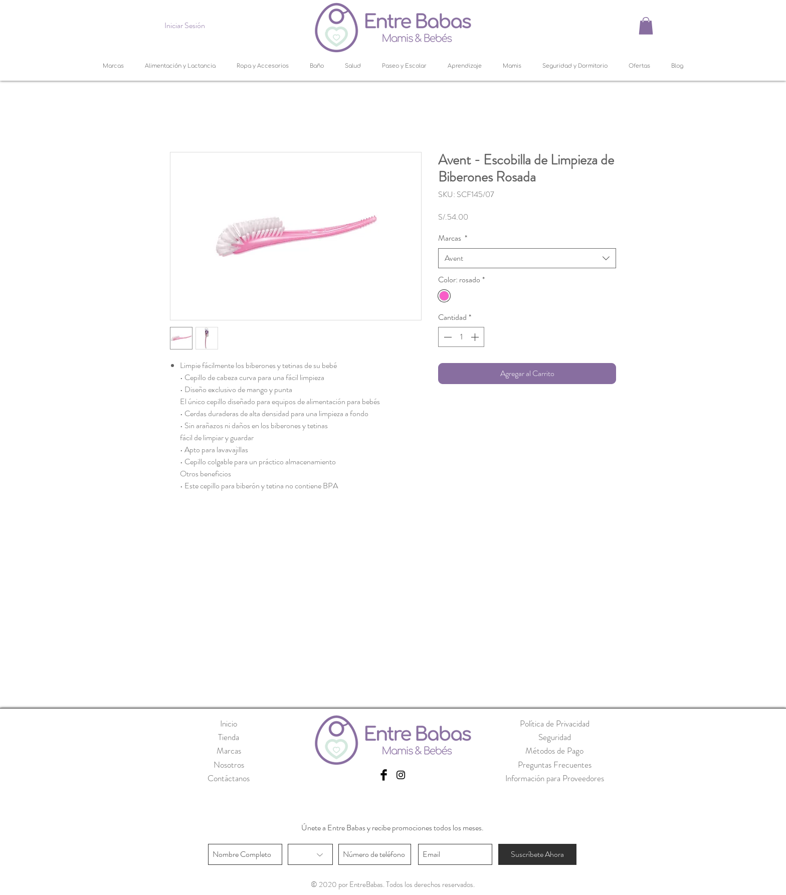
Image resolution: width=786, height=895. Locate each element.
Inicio (228, 724)
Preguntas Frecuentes (555, 765)
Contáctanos (229, 778)
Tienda (228, 737)
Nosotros (229, 765)
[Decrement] (447, 336)
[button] (646, 26)
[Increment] (476, 336)
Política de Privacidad (555, 724)
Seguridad (554, 737)
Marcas (452, 238)
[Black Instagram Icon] (401, 775)
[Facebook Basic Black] (383, 775)
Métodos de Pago (554, 751)
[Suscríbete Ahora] (537, 854)
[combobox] (527, 258)
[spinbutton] (461, 336)
